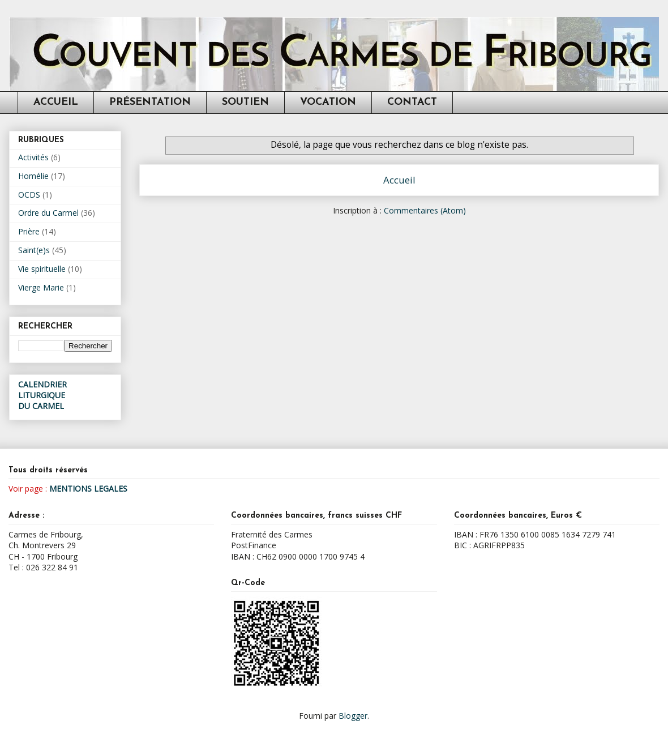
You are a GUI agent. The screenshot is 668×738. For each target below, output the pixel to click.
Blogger (353, 715)
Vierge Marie (41, 287)
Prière (29, 231)
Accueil (399, 179)
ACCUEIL (55, 102)
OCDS (29, 194)
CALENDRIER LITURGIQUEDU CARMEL (42, 395)
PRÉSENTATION (150, 102)
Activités (33, 157)
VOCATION (328, 102)
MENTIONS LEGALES (88, 488)
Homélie (33, 175)
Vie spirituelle (42, 268)
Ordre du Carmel (48, 212)
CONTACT (412, 102)
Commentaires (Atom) (425, 210)
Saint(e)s (34, 250)
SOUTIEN (245, 102)
